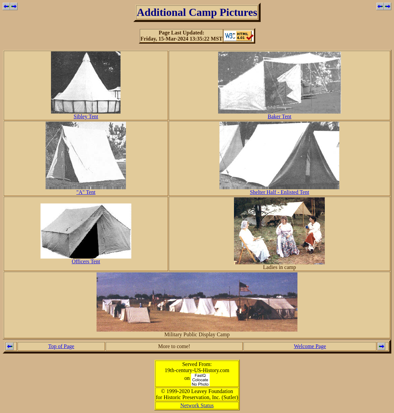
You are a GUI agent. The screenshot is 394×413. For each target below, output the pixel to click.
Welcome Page (310, 346)
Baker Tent (279, 114)
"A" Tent (86, 190)
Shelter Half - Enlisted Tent (279, 190)
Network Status (197, 405)
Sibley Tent (86, 114)
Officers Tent (86, 259)
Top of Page (61, 346)
